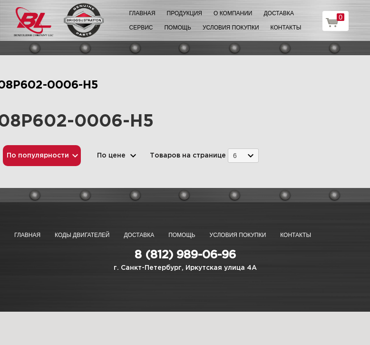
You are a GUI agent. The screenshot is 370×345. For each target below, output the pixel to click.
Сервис (141, 27)
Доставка (278, 13)
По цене (111, 155)
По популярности (38, 155)
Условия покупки (231, 27)
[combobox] (243, 155)
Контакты (286, 27)
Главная (142, 13)
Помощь (177, 27)
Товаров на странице (188, 155)
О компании (233, 13)
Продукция (184, 13)
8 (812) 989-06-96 (185, 255)
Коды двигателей (82, 235)
